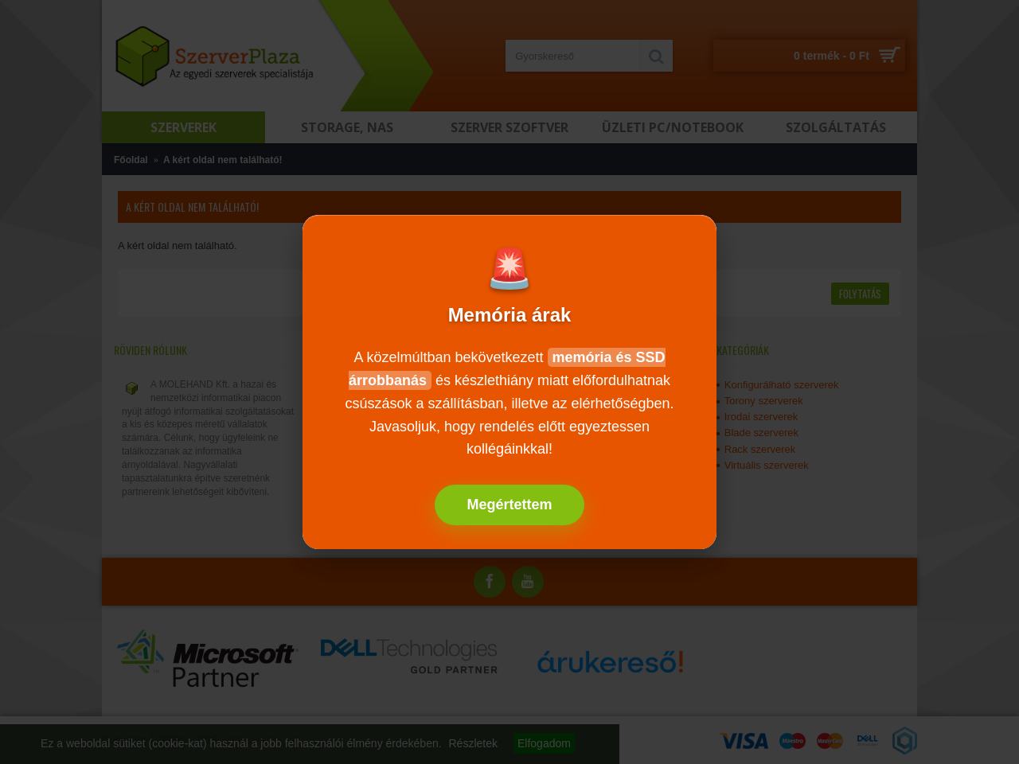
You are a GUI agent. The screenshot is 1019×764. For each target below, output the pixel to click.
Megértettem (509, 505)
